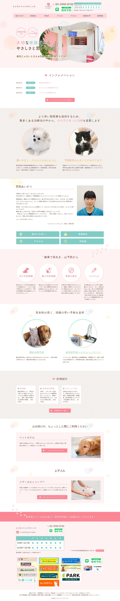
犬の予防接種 (23, 595)
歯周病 (23, 388)
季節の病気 (40, 595)
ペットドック (67, 595)
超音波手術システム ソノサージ (90, 595)
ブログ (88, 593)
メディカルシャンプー (71, 593)
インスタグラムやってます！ (27, 532)
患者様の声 (86, 16)
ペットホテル (60, 593)
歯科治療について (50, 595)
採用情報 (100, 16)
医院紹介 (33, 16)
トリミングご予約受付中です (47, 92)
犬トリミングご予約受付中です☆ (48, 87)
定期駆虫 (59, 595)
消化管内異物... (49, 388)
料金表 (46, 16)
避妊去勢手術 (76, 595)
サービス (60, 16)
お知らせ (82, 593)
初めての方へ (20, 16)
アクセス (73, 16)
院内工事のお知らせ (45, 82)
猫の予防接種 (32, 595)
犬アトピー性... (72, 388)
